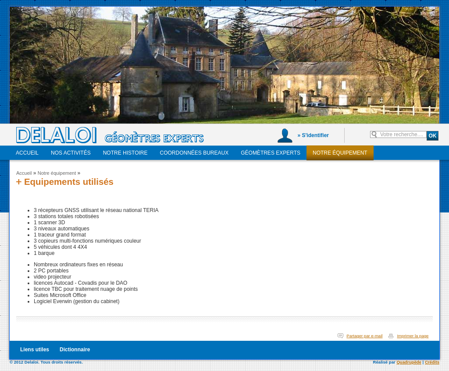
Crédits (432, 362)
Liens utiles (34, 349)
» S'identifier (313, 135)
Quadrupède (408, 362)
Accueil (27, 153)
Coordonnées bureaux (194, 153)
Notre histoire (125, 153)
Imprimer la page (412, 335)
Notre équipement (340, 153)
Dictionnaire (75, 349)
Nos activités (71, 153)
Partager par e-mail (364, 335)
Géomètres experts (270, 153)
